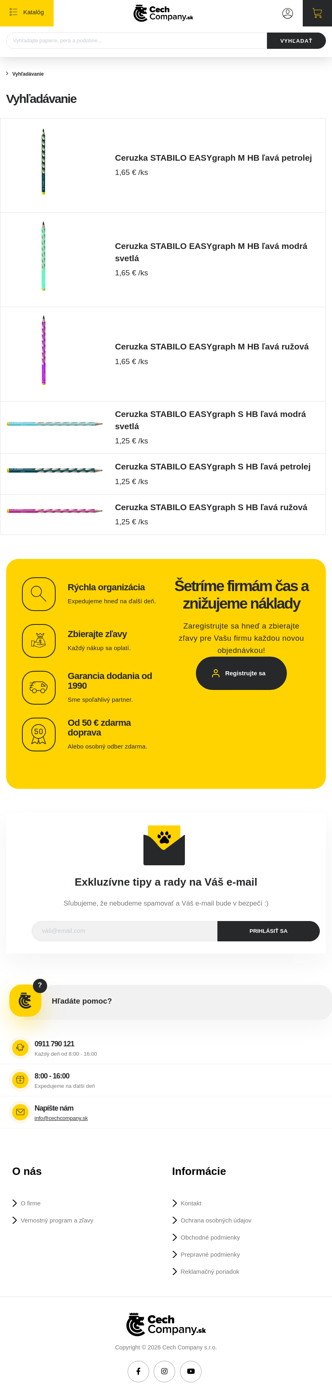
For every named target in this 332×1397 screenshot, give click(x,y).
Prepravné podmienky (210, 1254)
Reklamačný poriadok (210, 1271)
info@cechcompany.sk (61, 1118)
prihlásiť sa (269, 931)
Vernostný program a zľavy (57, 1220)
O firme (31, 1203)
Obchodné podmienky (210, 1237)
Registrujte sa (245, 673)
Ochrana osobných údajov (216, 1220)
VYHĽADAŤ (296, 41)
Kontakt (191, 1203)
